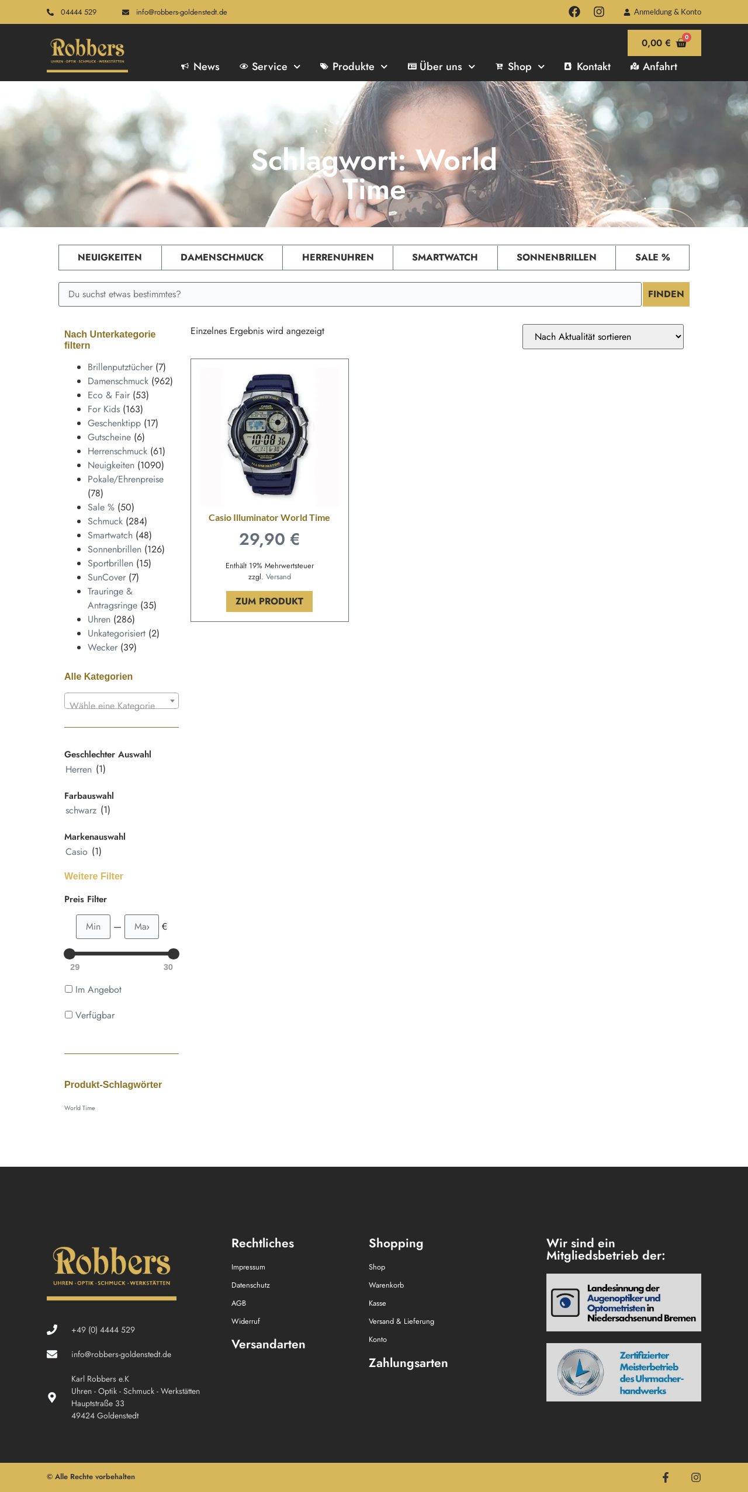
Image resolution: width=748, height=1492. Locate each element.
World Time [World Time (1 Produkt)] (79, 1108)
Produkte (353, 66)
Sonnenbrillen (557, 257)
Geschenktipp (114, 423)
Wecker (102, 647)
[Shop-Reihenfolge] (603, 336)
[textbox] (121, 706)
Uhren (99, 619)
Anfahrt (654, 66)
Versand (278, 576)
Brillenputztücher (120, 367)
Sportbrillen (110, 563)
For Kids (104, 409)
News (200, 66)
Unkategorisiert (117, 633)
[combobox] (121, 701)
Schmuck (105, 521)
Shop (520, 66)
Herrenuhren (338, 257)
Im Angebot (98, 989)
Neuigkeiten (110, 257)
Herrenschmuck (117, 451)
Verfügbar (95, 1015)
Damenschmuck (222, 257)
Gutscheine (109, 437)
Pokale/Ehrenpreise (126, 479)
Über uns (442, 66)
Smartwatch (445, 257)
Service (270, 66)
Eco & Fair (109, 395)
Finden (666, 294)
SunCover (107, 577)
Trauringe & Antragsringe (112, 598)
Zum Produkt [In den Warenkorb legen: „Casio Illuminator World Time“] (269, 601)
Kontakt (588, 66)
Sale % (652, 257)
